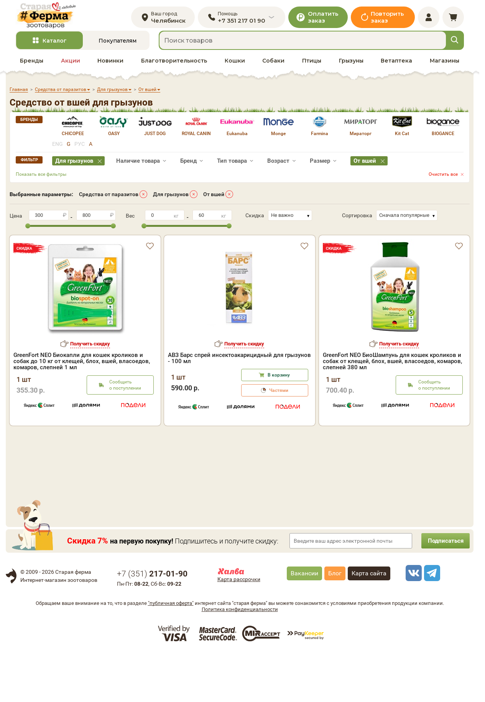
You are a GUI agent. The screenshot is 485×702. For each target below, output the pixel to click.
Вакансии (304, 621)
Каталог (55, 45)
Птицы (311, 65)
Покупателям (117, 45)
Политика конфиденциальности (240, 658)
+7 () (152, 622)
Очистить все (443, 179)
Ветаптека (396, 65)
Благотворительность (174, 65)
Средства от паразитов (108, 199)
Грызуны (351, 65)
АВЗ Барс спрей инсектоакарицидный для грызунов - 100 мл (239, 363)
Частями (278, 395)
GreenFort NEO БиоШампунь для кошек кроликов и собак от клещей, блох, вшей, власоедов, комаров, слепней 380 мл (392, 366)
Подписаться (443, 589)
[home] (51, 17)
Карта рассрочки (238, 627)
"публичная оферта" (171, 651)
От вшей (213, 199)
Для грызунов (171, 199)
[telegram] (431, 621)
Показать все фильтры (41, 179)
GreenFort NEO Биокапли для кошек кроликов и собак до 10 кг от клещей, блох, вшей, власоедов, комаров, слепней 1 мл (81, 366)
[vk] (412, 621)
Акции (70, 65)
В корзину (279, 380)
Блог (335, 621)
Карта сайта (369, 621)
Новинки (110, 65)
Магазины (444, 65)
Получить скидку (90, 349)
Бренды (31, 65)
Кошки (235, 65)
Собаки (273, 65)
